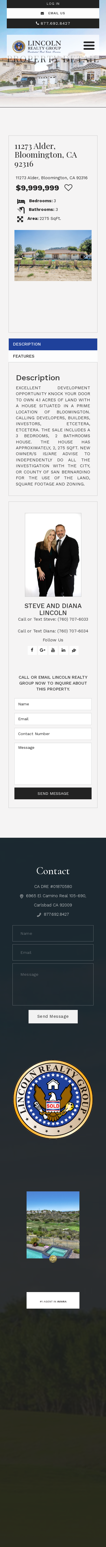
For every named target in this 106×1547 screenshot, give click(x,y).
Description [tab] (27, 344)
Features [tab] (23, 356)
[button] (21, 255)
